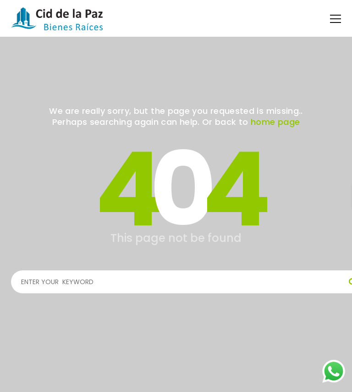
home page (275, 122)
